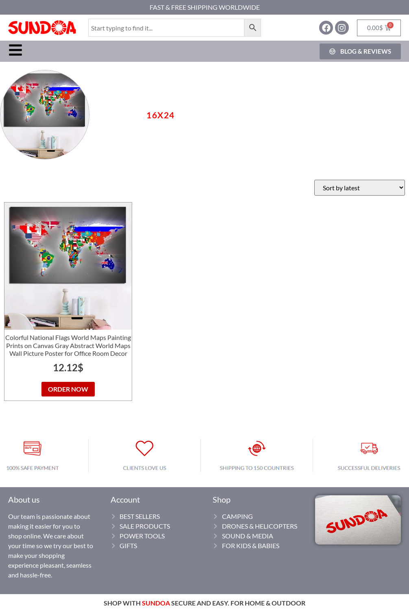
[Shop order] (359, 188)
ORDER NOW (68, 389)
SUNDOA (156, 603)
